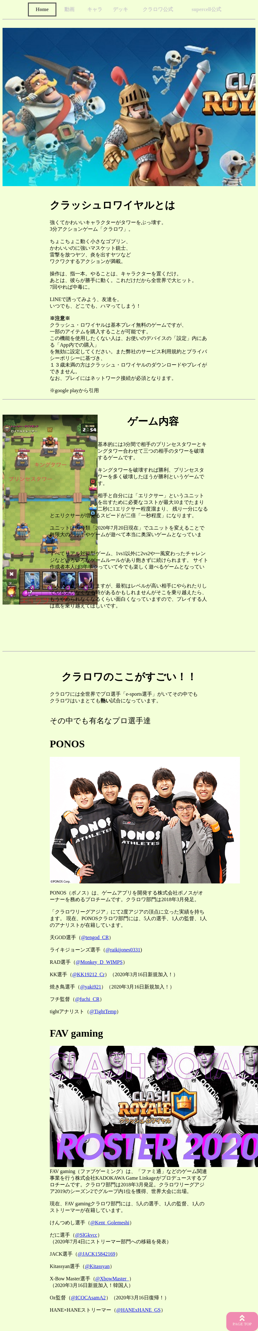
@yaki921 (90, 986)
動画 (69, 9)
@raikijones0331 (123, 949)
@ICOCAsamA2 (88, 1297)
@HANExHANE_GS (138, 1310)
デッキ (120, 9)
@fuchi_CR (87, 999)
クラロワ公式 (158, 9)
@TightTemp (102, 1011)
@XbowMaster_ (112, 1278)
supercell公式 (206, 9)
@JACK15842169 (96, 1254)
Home (42, 9)
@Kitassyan (97, 1266)
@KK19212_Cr (88, 974)
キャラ (94, 9)
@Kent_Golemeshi (109, 1222)
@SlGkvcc (86, 1235)
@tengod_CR (95, 937)
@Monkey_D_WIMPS (99, 962)
